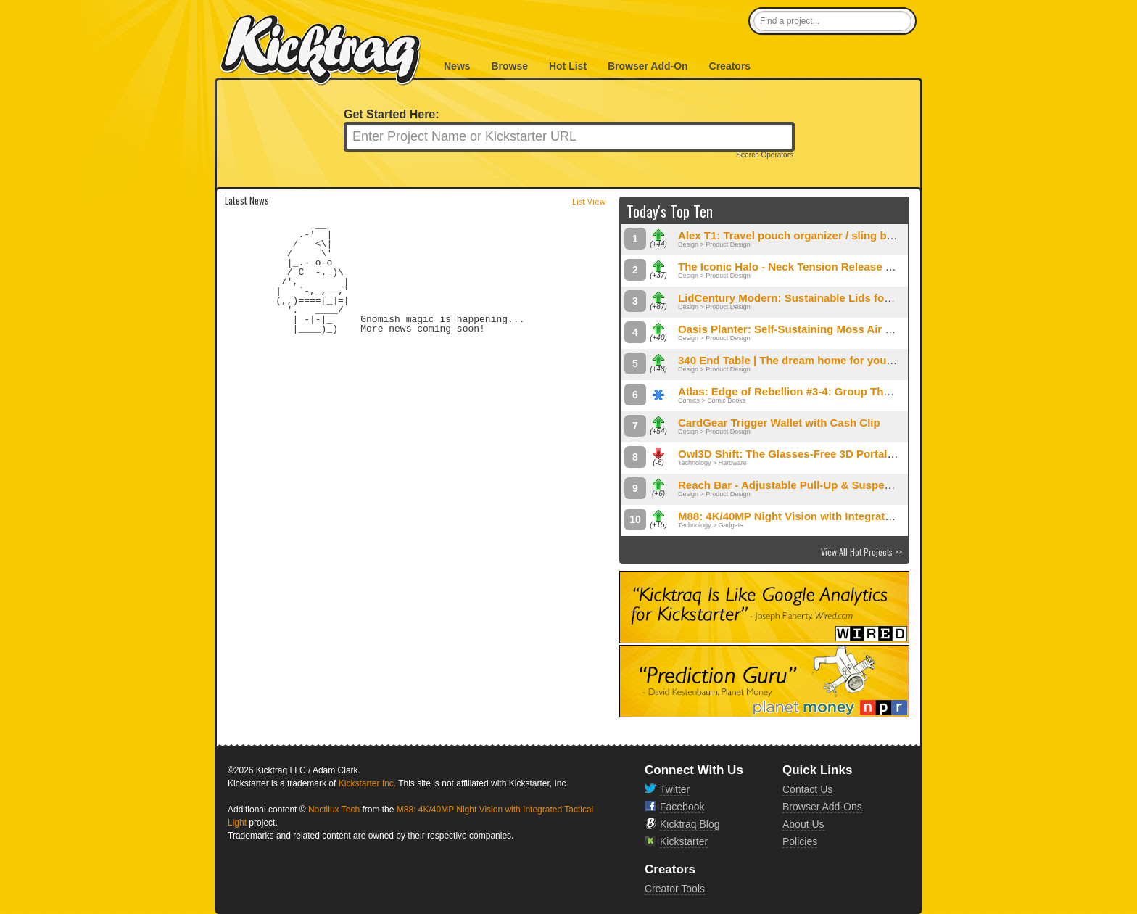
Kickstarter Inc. (367, 783)
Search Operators (764, 155)
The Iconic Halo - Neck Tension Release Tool (792, 266)
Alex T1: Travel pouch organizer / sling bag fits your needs (829, 235)
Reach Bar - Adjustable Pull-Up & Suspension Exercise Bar (830, 485)
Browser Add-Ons (822, 806)
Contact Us (807, 789)
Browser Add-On (648, 66)
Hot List (568, 66)
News (457, 66)
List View (589, 201)
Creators (730, 66)
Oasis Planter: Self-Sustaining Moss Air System (801, 329)
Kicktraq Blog (689, 824)
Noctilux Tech (334, 809)
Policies (799, 841)
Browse (509, 66)
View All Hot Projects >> (861, 551)
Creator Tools (675, 888)
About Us (803, 824)
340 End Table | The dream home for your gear (797, 360)
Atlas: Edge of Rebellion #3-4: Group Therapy (795, 391)
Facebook (682, 806)
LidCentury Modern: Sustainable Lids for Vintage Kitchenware (838, 298)
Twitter (675, 789)
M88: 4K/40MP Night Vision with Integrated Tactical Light (824, 516)
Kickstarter (684, 841)
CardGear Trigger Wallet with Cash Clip (779, 422)
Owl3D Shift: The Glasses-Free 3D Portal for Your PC (814, 454)
